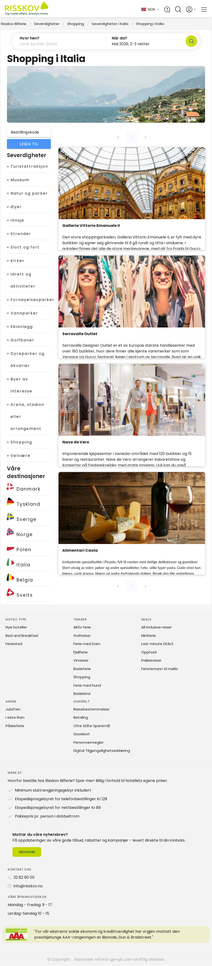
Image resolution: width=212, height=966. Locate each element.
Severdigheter (46, 23)
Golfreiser (82, 635)
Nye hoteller (16, 627)
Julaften (13, 709)
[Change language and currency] (150, 9)
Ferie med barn (86, 643)
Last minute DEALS (157, 643)
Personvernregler (88, 742)
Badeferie (82, 668)
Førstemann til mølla (159, 668)
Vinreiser (80, 660)
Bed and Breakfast (22, 635)
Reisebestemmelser (91, 709)
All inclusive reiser (156, 627)
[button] (59, 41)
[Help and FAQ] (167, 9)
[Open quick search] (178, 9)
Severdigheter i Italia (110, 23)
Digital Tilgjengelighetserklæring (101, 750)
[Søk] (191, 41)
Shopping (75, 23)
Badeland (81, 693)
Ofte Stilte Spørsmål (91, 725)
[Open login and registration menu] (191, 9)
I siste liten (15, 717)
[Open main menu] (204, 9)
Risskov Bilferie (13, 23)
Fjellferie (80, 652)
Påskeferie (15, 725)
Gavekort (81, 733)
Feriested (14, 643)
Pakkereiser (151, 660)
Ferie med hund (87, 685)
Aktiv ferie (82, 627)
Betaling (80, 717)
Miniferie (148, 635)
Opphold (149, 652)
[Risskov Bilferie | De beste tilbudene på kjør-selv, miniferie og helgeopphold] (27, 9)
